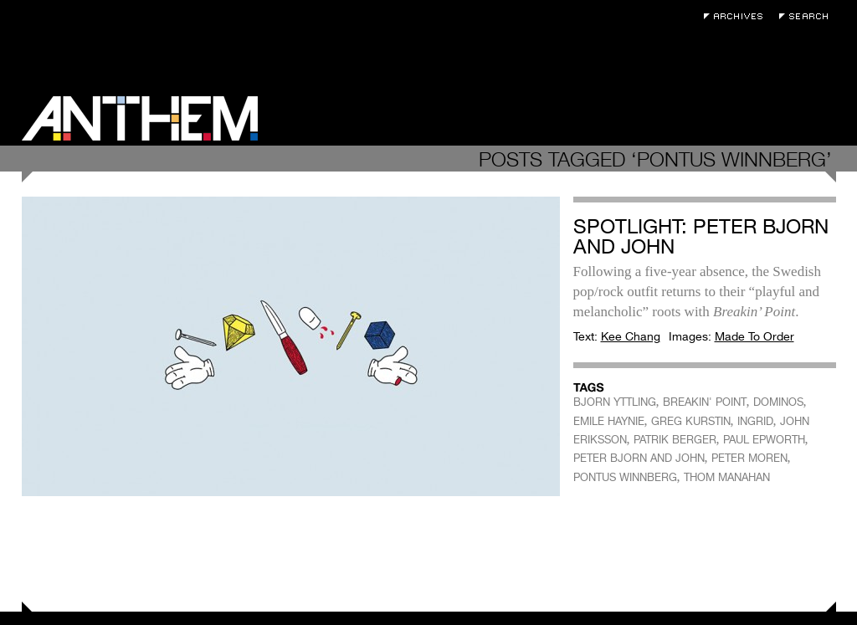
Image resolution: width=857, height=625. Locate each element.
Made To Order (754, 336)
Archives (737, 16)
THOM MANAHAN (727, 477)
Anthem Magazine (140, 118)
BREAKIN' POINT (705, 402)
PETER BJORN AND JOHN (639, 458)
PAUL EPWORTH (764, 439)
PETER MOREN (749, 458)
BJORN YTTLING (614, 402)
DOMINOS (778, 402)
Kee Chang (630, 336)
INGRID (755, 421)
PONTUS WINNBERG (625, 477)
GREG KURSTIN (691, 421)
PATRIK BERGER (675, 439)
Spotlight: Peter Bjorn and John (701, 236)
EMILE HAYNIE (608, 421)
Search (807, 16)
